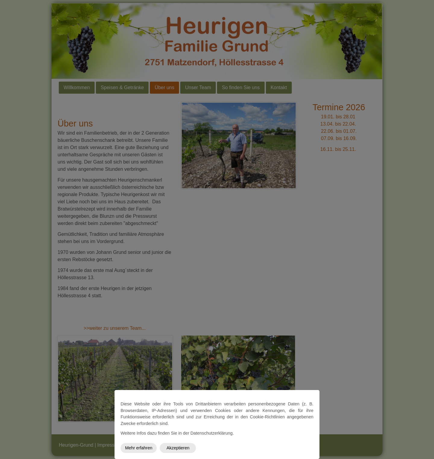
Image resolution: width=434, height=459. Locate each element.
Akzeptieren (177, 447)
